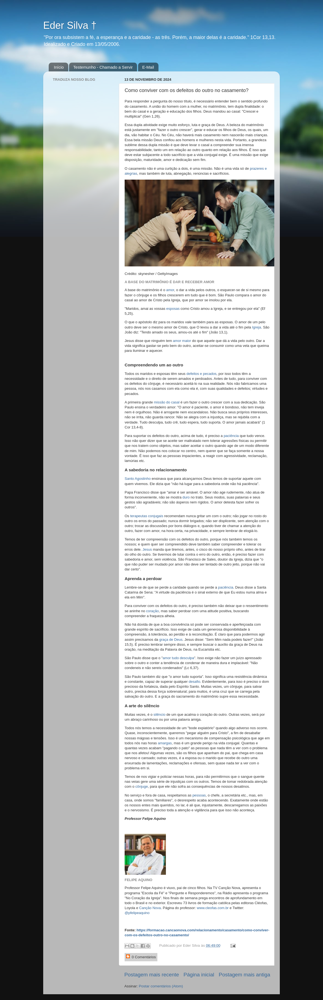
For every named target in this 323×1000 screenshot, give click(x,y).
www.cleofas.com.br (213, 908)
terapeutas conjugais (146, 516)
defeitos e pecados (201, 374)
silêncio (159, 714)
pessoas (199, 795)
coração (152, 611)
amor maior (182, 341)
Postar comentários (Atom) (161, 986)
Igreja (256, 327)
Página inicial (199, 974)
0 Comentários (141, 956)
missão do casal (166, 402)
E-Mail (148, 67)
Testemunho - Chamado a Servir (103, 67)
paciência (231, 436)
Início (59, 67)
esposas (172, 309)
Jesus (147, 549)
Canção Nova (150, 908)
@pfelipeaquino (137, 913)
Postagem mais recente (151, 974)
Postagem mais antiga (244, 974)
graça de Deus (170, 639)
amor (169, 290)
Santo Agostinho (138, 479)
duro (186, 497)
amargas (165, 743)
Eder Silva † (70, 25)
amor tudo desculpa (178, 658)
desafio (194, 681)
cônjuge (141, 786)
